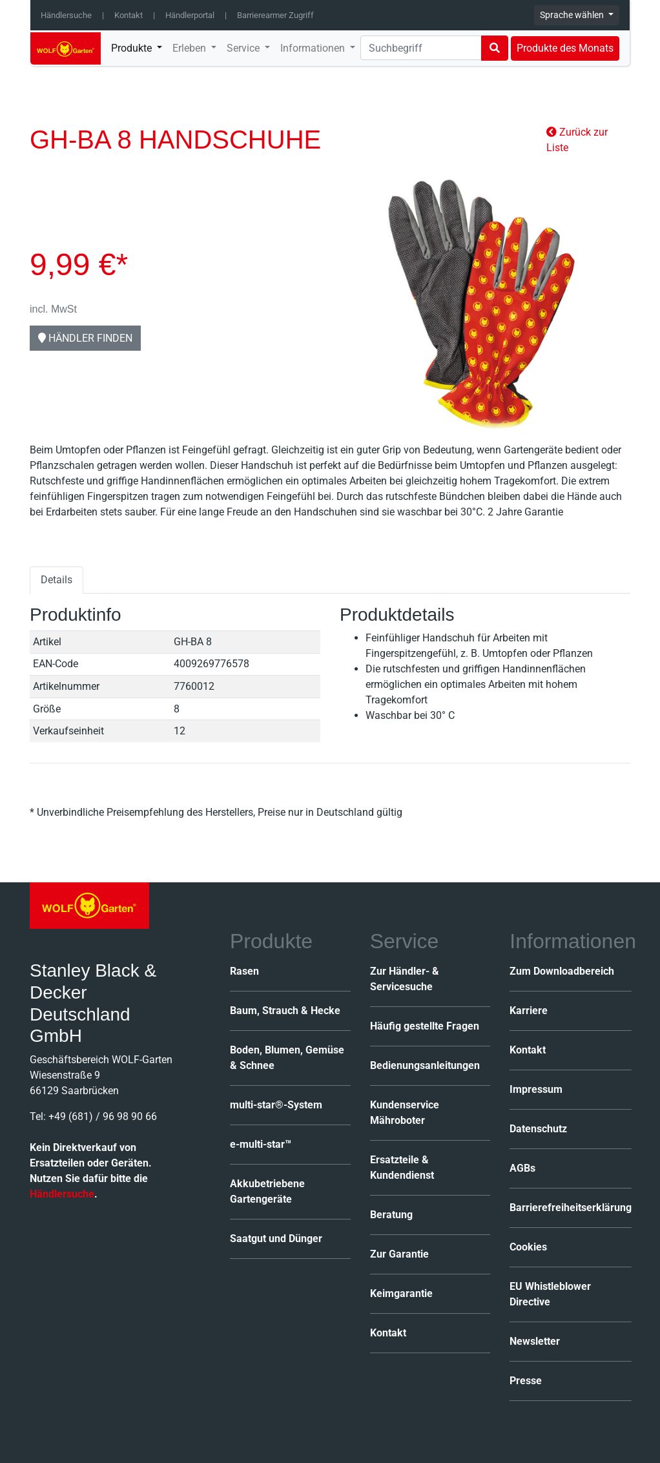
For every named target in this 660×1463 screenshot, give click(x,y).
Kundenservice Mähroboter (404, 1112)
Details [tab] (56, 580)
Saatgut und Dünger (276, 1238)
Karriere (529, 1010)
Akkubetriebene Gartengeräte (267, 1191)
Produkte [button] (132, 48)
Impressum (536, 1089)
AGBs (522, 1168)
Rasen (244, 971)
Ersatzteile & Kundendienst (402, 1167)
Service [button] (244, 48)
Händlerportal (189, 15)
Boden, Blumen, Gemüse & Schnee (287, 1058)
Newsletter (535, 1341)
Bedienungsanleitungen (425, 1065)
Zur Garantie (399, 1254)
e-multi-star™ (260, 1144)
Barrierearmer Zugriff (275, 15)
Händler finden (85, 338)
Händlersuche (66, 15)
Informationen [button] (313, 48)
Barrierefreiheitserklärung (571, 1207)
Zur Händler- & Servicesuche (404, 979)
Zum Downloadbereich (562, 971)
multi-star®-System (276, 1105)
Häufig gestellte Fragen (424, 1026)
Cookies (528, 1247)
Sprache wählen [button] (573, 15)
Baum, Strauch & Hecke (285, 1010)
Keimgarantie (401, 1293)
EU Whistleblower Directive (550, 1294)
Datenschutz (538, 1129)
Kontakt (128, 15)
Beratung (391, 1215)
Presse (526, 1381)
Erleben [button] (190, 48)
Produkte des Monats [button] (565, 48)
